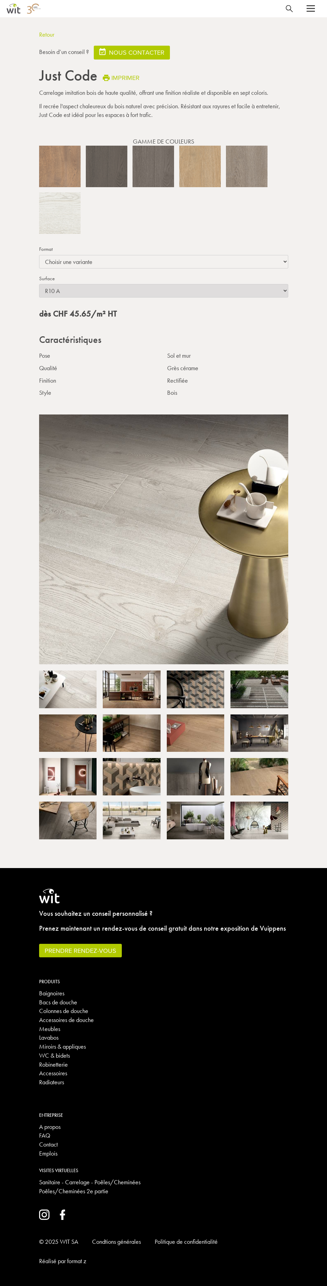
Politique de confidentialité (186, 1242)
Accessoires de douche (66, 1020)
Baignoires (51, 993)
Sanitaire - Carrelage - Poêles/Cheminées (89, 1182)
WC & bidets (54, 1055)
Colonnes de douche (63, 1011)
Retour (46, 34)
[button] (311, 8)
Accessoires (53, 1073)
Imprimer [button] (121, 77)
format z (76, 1261)
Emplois (48, 1153)
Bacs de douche (58, 1002)
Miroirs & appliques (62, 1046)
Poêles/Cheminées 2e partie (73, 1191)
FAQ (44, 1135)
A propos (50, 1127)
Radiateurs (51, 1082)
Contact (48, 1144)
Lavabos (48, 1037)
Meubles (49, 1029)
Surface (47, 278)
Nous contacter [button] (131, 52)
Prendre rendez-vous (80, 950)
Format (46, 249)
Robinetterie (53, 1064)
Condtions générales (116, 1242)
